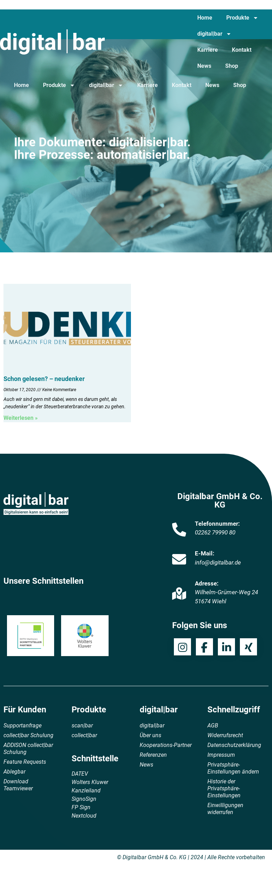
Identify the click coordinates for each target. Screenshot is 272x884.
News (204, 66)
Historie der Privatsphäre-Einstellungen (224, 788)
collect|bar (84, 735)
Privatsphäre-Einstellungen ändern (233, 768)
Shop (231, 66)
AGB (212, 725)
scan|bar (82, 725)
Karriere (207, 49)
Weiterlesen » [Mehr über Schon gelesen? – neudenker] (20, 418)
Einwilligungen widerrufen (225, 808)
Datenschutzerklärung (234, 745)
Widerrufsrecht (225, 735)
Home (204, 17)
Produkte (242, 18)
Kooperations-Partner (166, 745)
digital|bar (214, 34)
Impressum (221, 755)
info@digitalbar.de (218, 562)
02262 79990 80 (215, 532)
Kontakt (241, 49)
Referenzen (153, 755)
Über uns (150, 735)
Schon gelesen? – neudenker (44, 378)
